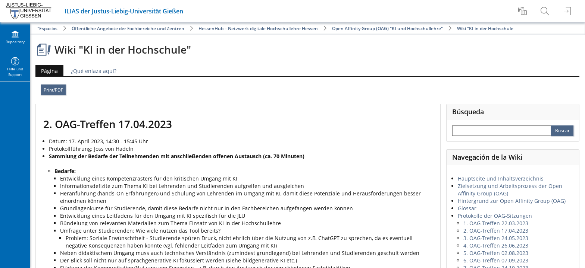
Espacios (48, 28)
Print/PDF (53, 90)
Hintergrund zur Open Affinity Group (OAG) (512, 200)
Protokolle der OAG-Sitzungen (495, 215)
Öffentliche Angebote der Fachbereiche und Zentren (128, 28)
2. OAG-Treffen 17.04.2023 (495, 230)
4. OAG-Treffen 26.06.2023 (495, 245)
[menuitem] (523, 11)
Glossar (467, 208)
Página (46, 70)
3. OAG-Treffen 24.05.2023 (495, 238)
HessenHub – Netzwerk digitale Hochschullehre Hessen (258, 28)
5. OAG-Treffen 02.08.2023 (495, 252)
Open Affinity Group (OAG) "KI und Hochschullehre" (387, 28)
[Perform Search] (562, 130)
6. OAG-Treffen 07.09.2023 (495, 260)
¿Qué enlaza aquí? (93, 70)
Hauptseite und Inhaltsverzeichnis (501, 178)
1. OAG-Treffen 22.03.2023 (495, 223)
